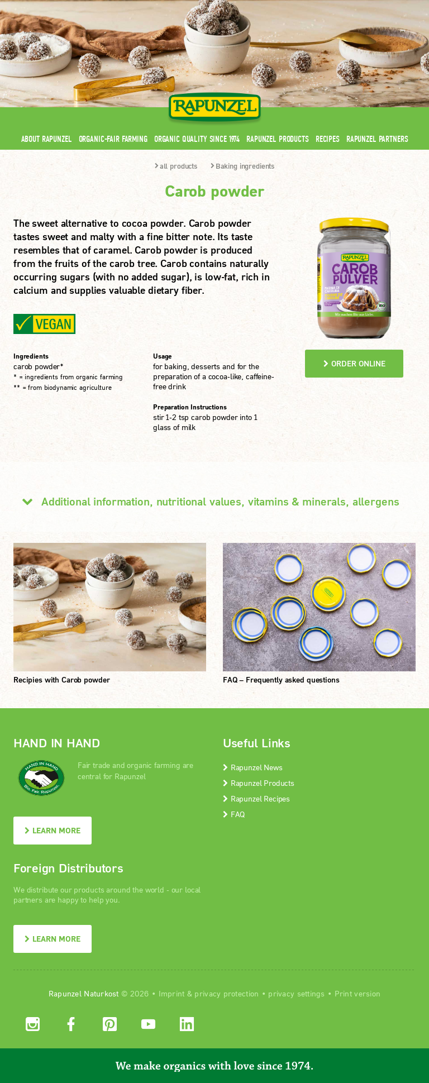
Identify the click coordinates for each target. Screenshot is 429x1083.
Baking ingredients (242, 165)
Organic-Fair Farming (113, 138)
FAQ (234, 814)
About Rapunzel (46, 138)
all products (176, 165)
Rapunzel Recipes (256, 798)
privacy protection (226, 993)
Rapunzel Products (277, 138)
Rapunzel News (253, 767)
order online (354, 363)
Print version (358, 993)
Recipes (328, 138)
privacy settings (296, 993)
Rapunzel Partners (377, 138)
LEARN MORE (52, 830)
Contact (321, 7)
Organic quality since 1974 (197, 138)
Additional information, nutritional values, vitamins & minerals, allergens (206, 501)
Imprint (172, 993)
